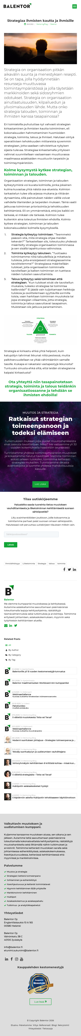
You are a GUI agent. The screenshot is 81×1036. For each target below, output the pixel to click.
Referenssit (45, 1025)
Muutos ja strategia (17, 872)
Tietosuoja (47, 1029)
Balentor (53, 24)
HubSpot (11, 897)
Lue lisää (40, 1001)
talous (52, 564)
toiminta (61, 564)
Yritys (35, 1025)
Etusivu (14, 1025)
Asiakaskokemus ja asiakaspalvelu (25, 901)
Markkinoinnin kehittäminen (22, 893)
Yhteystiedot (34, 1029)
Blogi (54, 1025)
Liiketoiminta (29, 564)
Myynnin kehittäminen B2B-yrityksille (26, 889)
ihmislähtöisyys (12, 564)
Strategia (42, 564)
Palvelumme (25, 1025)
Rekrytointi (63, 1025)
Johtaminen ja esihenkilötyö (22, 880)
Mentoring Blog (42, 24)
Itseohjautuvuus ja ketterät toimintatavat (28, 884)
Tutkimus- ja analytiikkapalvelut (23, 905)
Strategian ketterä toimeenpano (24, 876)
